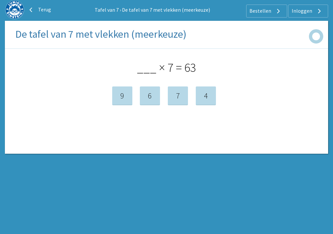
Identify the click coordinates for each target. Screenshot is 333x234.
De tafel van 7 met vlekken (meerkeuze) (166, 9)
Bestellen (265, 11)
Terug (39, 9)
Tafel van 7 (107, 9)
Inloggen (307, 11)
